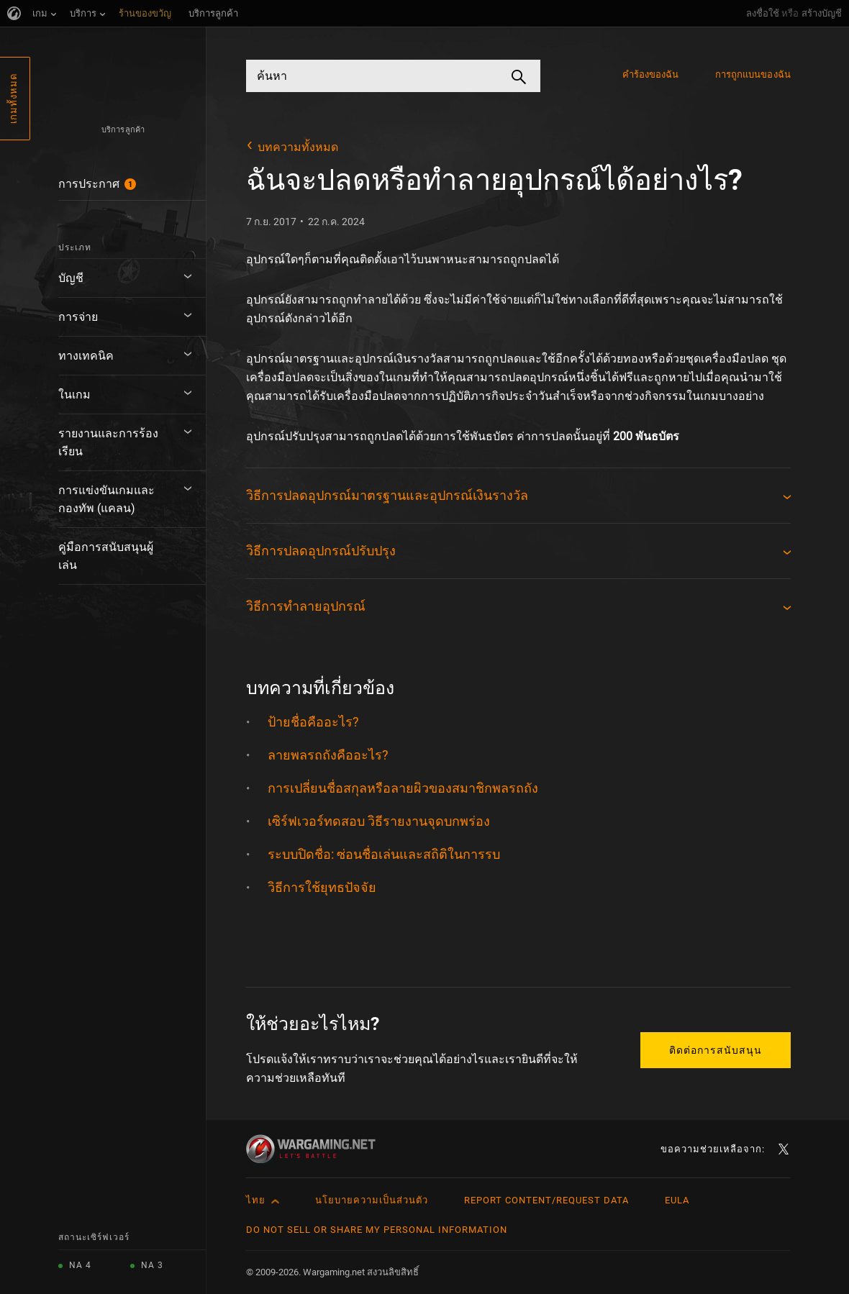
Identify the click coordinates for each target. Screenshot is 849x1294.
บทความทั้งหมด (298, 147)
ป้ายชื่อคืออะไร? (313, 721)
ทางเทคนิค (86, 356)
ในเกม (74, 394)
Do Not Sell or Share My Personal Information (376, 1229)
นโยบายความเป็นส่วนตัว (371, 1200)
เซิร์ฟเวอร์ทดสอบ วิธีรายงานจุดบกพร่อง (379, 821)
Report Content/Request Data (546, 1200)
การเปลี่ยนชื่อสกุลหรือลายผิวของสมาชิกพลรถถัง (403, 788)
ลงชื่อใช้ (762, 13)
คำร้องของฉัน (650, 74)
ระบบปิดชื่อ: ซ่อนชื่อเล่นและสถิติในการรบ (384, 854)
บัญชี (70, 278)
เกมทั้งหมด (13, 98)
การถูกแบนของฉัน (753, 74)
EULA (677, 1200)
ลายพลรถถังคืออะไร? (328, 754)
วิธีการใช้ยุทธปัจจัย (322, 887)
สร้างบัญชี (822, 13)
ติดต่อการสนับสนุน (715, 1050)
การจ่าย (78, 317)
